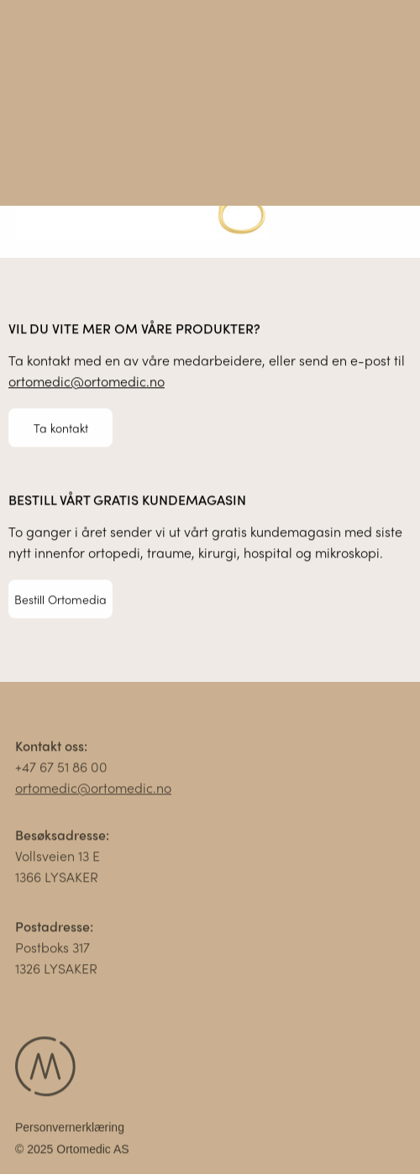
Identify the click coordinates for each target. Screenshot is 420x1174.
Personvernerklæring (69, 1130)
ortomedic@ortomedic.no (86, 381)
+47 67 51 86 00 (61, 769)
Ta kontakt (61, 427)
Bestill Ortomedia (60, 598)
